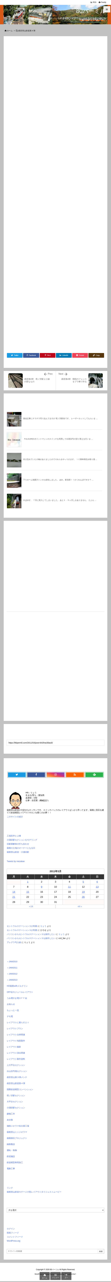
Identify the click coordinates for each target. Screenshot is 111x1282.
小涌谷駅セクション (16, 1107)
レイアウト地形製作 (16, 1041)
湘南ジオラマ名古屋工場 (18, 1126)
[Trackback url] (55, 743)
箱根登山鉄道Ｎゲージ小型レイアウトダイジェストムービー (34, 1192)
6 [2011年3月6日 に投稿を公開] (97, 881)
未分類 (10, 1120)
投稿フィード (13, 1233)
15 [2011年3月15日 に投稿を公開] (27, 892)
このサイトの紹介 (15, 816)
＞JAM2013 (12, 980)
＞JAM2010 (12, 961)
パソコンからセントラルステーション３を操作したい (31, 934)
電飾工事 (11, 1168)
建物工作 (11, 1114)
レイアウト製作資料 (16, 1059)
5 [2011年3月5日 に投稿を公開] (83, 881)
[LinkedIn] (64, 355)
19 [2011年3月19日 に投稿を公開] (83, 892)
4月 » (80, 906)
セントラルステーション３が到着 (22, 926)
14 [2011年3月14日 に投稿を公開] (13, 892)
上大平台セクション (16, 1065)
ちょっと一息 (13, 1010)
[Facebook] (31, 355)
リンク (10, 1188)
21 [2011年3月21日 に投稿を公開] (13, 897)
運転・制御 (12, 1150)
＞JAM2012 (12, 974)
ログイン (11, 1229)
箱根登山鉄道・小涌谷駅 (18, 852)
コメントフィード (15, 1237)
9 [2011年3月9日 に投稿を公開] (41, 886)
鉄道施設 (11, 1156)
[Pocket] (80, 355)
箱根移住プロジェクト (17, 1138)
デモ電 (10, 1016)
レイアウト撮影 (14, 1047)
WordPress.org (13, 1241)
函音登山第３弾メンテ (17, 1077)
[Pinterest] (47, 355)
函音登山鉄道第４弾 (26, 31)
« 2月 (31, 906)
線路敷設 (11, 1144)
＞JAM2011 (12, 967)
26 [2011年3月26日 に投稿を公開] (83, 897)
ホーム (10, 31)
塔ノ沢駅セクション (16, 1095)
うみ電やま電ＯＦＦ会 (17, 998)
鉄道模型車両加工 (15, 1162)
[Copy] (96, 355)
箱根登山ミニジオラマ (17, 1132)
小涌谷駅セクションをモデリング (22, 840)
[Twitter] (15, 355)
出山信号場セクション (17, 1071)
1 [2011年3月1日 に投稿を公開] (27, 881)
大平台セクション (15, 1101)
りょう (43, 926)
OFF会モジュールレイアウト (20, 992)
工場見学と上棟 (14, 836)
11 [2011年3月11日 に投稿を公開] (69, 886)
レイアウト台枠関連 (16, 1034)
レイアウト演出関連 (16, 1053)
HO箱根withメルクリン (17, 986)
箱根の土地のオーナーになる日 (21, 848)
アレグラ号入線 (14, 942)
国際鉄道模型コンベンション (20, 1089)
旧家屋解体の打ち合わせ (18, 844)
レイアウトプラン (15, 1028)
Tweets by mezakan (16, 861)
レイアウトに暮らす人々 (18, 1022)
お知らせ (11, 1004)
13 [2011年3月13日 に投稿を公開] (97, 886)
